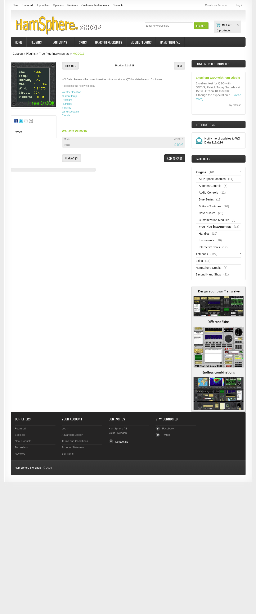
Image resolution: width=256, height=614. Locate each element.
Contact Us (117, 418)
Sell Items (68, 453)
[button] (201, 25)
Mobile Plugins (141, 42)
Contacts (118, 5)
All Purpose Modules (212, 179)
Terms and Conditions (75, 441)
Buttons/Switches (210, 206)
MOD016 (78, 53)
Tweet (18, 132)
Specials (58, 5)
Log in (65, 428)
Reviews (72, 5)
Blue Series (206, 199)
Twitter (166, 434)
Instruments (206, 240)
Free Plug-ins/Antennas (54, 53)
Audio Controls (208, 192)
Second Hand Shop (208, 274)
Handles (204, 233)
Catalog (18, 53)
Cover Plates (207, 213)
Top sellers (42, 5)
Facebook (168, 428)
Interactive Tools (209, 247)
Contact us (121, 441)
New (15, 5)
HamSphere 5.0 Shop (28, 467)
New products (23, 441)
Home (18, 42)
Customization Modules (214, 220)
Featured (27, 5)
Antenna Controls (210, 185)
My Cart (227, 25)
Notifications (205, 124)
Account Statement (73, 447)
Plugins (37, 43)
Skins (83, 42)
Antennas (60, 43)
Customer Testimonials (95, 5)
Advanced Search (72, 434)
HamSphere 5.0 (170, 42)
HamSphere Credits (108, 42)
